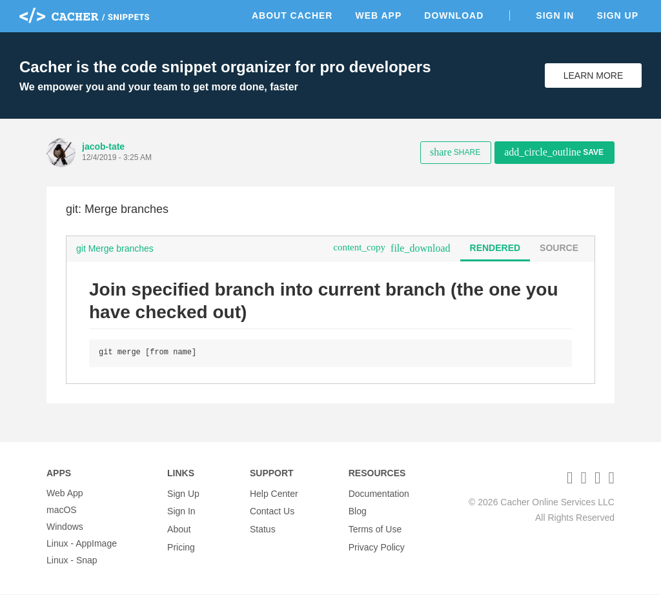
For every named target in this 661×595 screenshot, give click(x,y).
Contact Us (272, 510)
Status (263, 527)
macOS (61, 510)
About (179, 527)
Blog (358, 510)
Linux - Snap (71, 561)
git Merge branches (115, 248)
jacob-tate (103, 146)
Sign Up (617, 15)
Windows (64, 527)
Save (554, 151)
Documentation (379, 494)
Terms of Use (375, 527)
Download (453, 15)
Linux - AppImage (81, 544)
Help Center (274, 494)
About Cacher (292, 15)
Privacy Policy (377, 544)
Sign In (555, 15)
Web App (378, 15)
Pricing (181, 544)
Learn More (594, 75)
